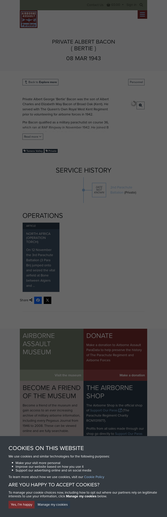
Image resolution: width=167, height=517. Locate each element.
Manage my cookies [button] (53, 504)
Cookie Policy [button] (94, 476)
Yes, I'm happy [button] (21, 504)
